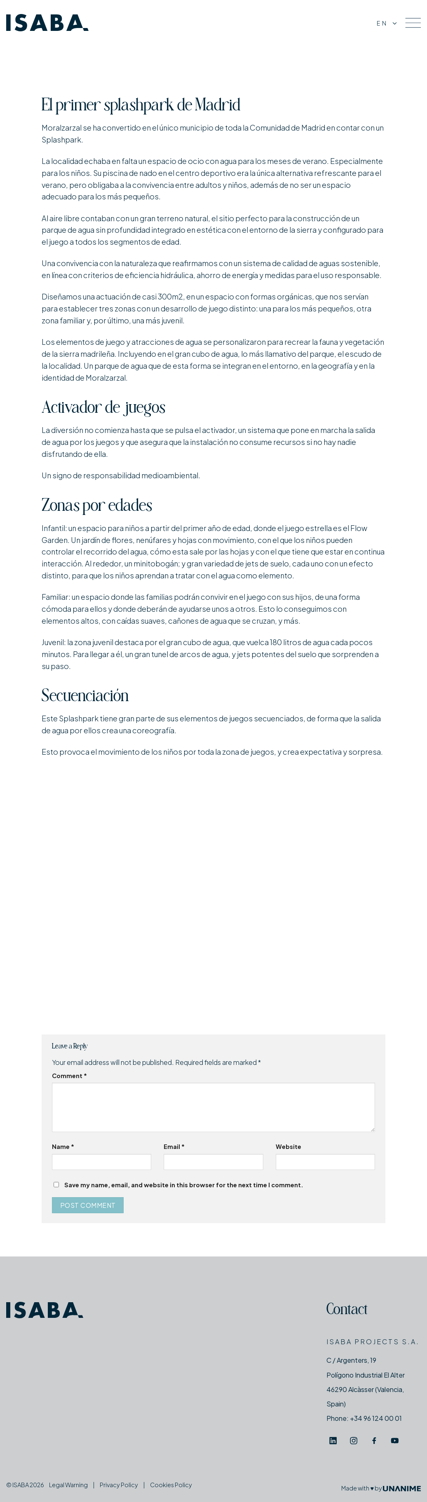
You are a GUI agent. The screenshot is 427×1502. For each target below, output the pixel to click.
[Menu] (413, 23)
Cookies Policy (171, 1484)
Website (288, 1146)
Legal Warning (68, 1484)
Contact (347, 1311)
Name (63, 1146)
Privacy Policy (119, 1484)
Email (174, 1146)
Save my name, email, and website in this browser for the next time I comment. (183, 1184)
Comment (69, 1075)
